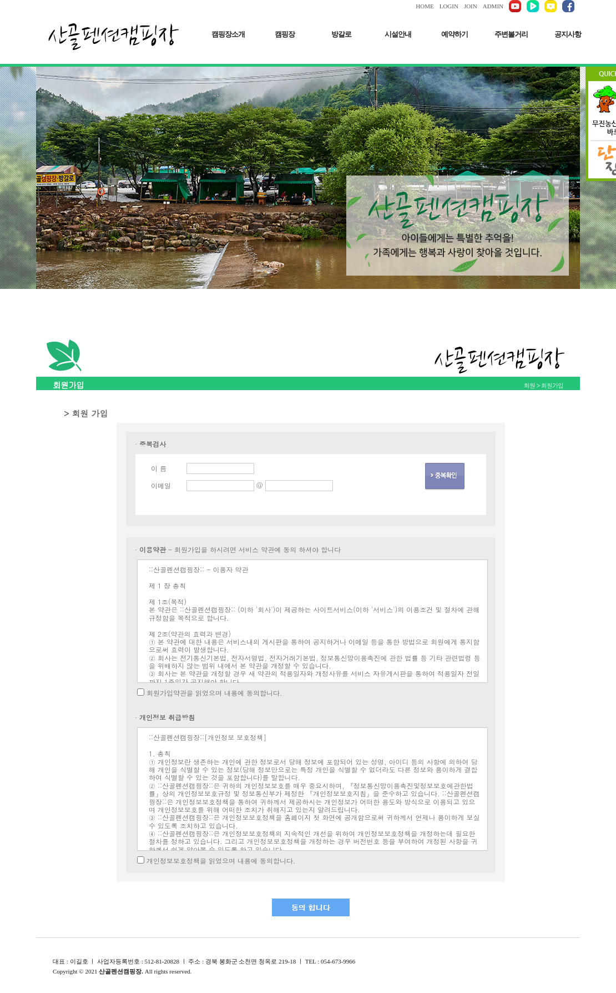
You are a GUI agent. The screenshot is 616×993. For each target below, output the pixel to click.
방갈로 (341, 34)
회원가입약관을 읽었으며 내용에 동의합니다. (214, 692)
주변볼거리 (511, 34)
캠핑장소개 (228, 34)
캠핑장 (285, 34)
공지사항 (567, 34)
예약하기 (454, 34)
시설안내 (398, 34)
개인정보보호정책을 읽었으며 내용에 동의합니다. (221, 860)
